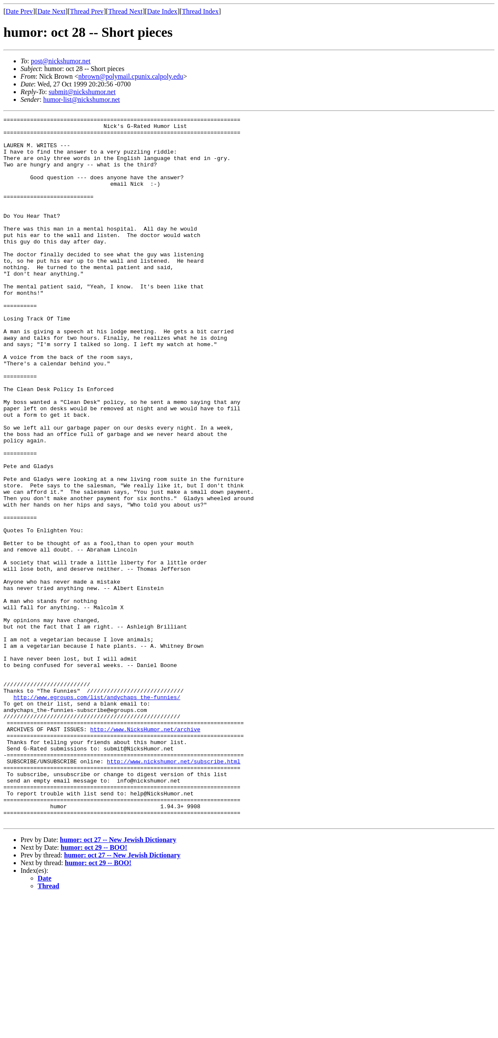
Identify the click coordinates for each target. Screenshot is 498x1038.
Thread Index (200, 11)
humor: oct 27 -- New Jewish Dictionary (118, 981)
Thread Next (125, 11)
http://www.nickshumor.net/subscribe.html (173, 891)
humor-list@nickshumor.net (81, 99)
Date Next (51, 11)
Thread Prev (87, 11)
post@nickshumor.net (61, 61)
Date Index (162, 11)
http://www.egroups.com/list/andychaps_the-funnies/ (96, 814)
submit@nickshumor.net (82, 91)
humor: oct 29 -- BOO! (94, 988)
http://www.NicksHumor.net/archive (145, 852)
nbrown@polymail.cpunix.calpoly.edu (130, 76)
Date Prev (19, 11)
